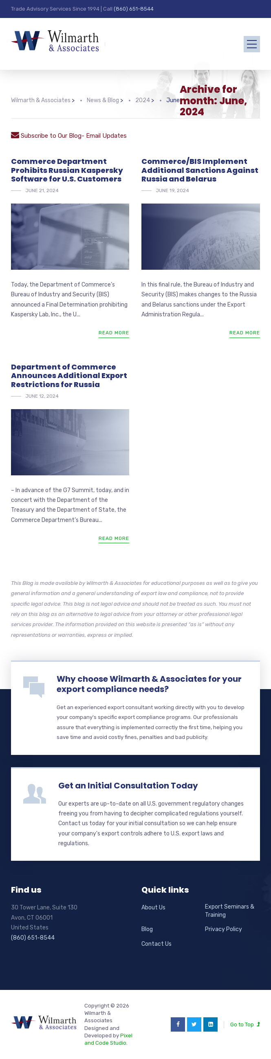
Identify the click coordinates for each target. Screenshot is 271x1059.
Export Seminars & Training (229, 910)
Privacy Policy (223, 929)
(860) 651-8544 (134, 9)
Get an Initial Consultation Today (128, 785)
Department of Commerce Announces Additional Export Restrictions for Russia (69, 376)
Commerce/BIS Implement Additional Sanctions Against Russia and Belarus (199, 170)
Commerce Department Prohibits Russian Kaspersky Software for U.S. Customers (67, 170)
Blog (147, 929)
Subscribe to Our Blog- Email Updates (69, 135)
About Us (153, 907)
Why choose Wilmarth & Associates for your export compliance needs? (149, 684)
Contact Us (156, 943)
